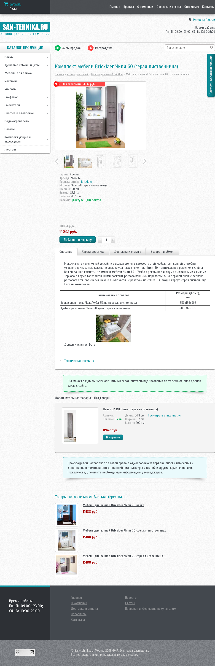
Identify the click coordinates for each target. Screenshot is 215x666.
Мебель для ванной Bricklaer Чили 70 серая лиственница (123, 556)
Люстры (10, 149)
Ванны (9, 57)
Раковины (11, 81)
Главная (115, 7)
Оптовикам (191, 7)
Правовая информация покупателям (150, 609)
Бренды (129, 7)
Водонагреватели (17, 121)
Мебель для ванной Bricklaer (107, 74)
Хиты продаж (71, 48)
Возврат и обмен (162, 252)
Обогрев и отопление (19, 113)
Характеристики (93, 252)
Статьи (130, 603)
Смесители (12, 105)
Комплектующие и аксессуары (18, 139)
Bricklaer (86, 182)
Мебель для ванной (18, 73)
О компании (145, 7)
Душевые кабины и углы (22, 65)
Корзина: (15, 4)
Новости (131, 598)
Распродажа (104, 48)
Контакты (208, 7)
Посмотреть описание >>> (164, 415)
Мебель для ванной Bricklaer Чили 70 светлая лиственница (124, 530)
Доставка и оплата (168, 7)
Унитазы (10, 89)
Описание (65, 252)
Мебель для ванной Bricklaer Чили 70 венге (113, 505)
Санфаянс (11, 97)
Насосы (10, 129)
